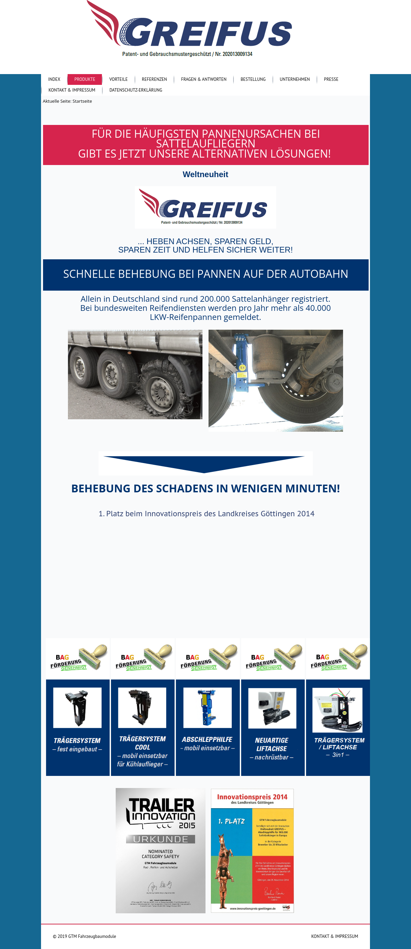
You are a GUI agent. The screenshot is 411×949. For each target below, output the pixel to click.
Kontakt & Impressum (71, 90)
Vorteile (118, 79)
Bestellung (252, 79)
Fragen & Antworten (203, 79)
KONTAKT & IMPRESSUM (334, 936)
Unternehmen (295, 79)
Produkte (84, 79)
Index (54, 79)
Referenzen (154, 79)
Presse (331, 79)
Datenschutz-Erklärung (135, 90)
